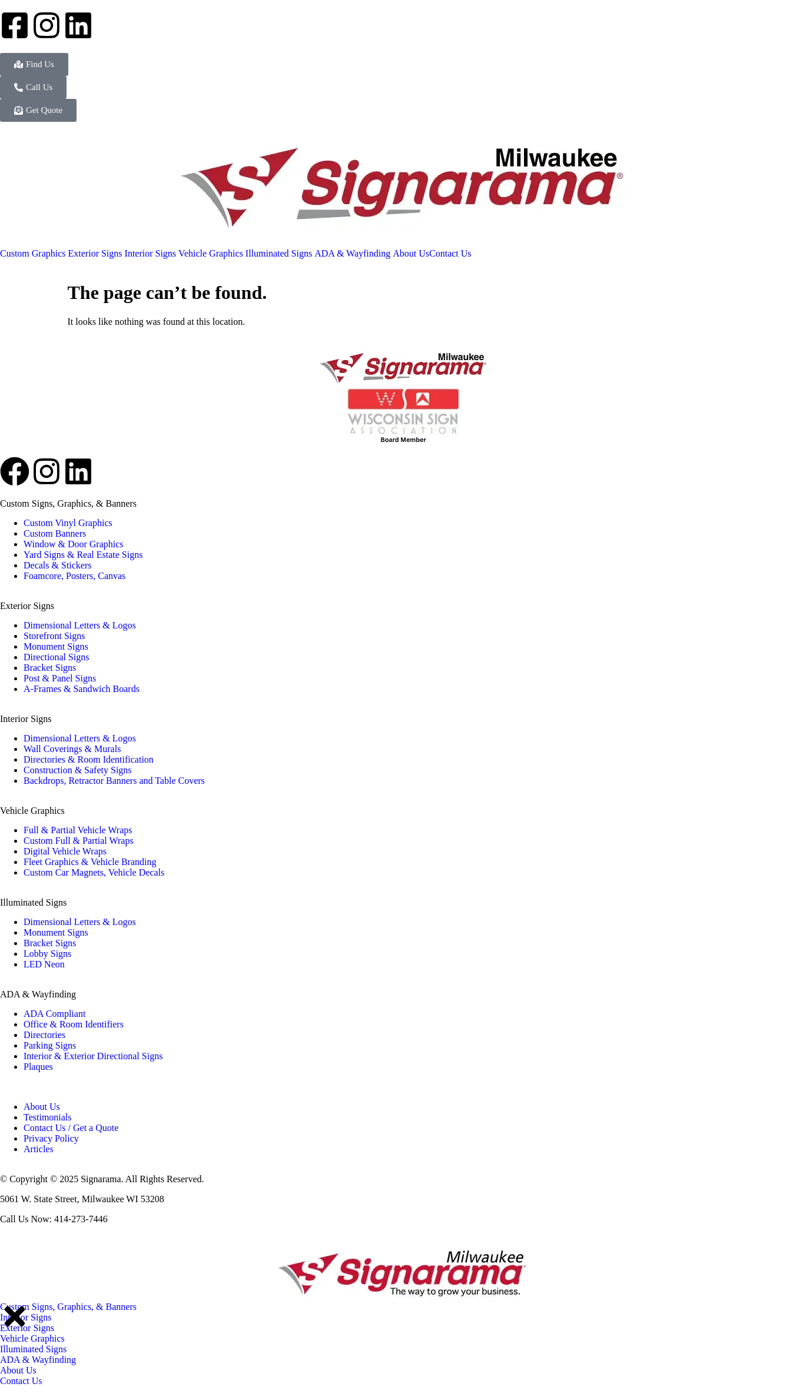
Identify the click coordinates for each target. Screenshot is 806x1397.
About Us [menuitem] (411, 253)
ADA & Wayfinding (38, 994)
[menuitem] (34, 253)
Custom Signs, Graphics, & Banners (68, 503)
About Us (18, 1370)
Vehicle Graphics (32, 811)
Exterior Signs (27, 606)
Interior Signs (26, 719)
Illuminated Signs (33, 902)
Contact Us (21, 1381)
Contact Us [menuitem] (450, 253)
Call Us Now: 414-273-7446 (54, 1219)
